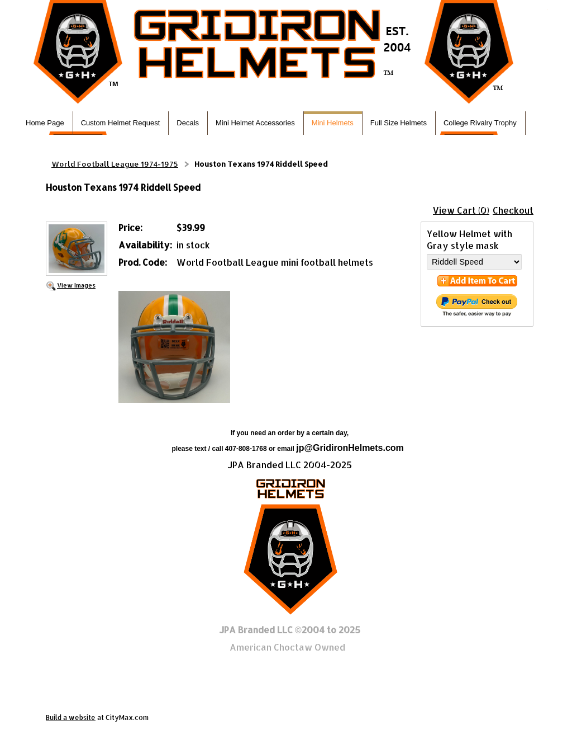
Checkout (513, 210)
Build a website (71, 717)
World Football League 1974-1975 (114, 163)
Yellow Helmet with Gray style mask (469, 239)
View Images (76, 285)
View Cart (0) (461, 210)
